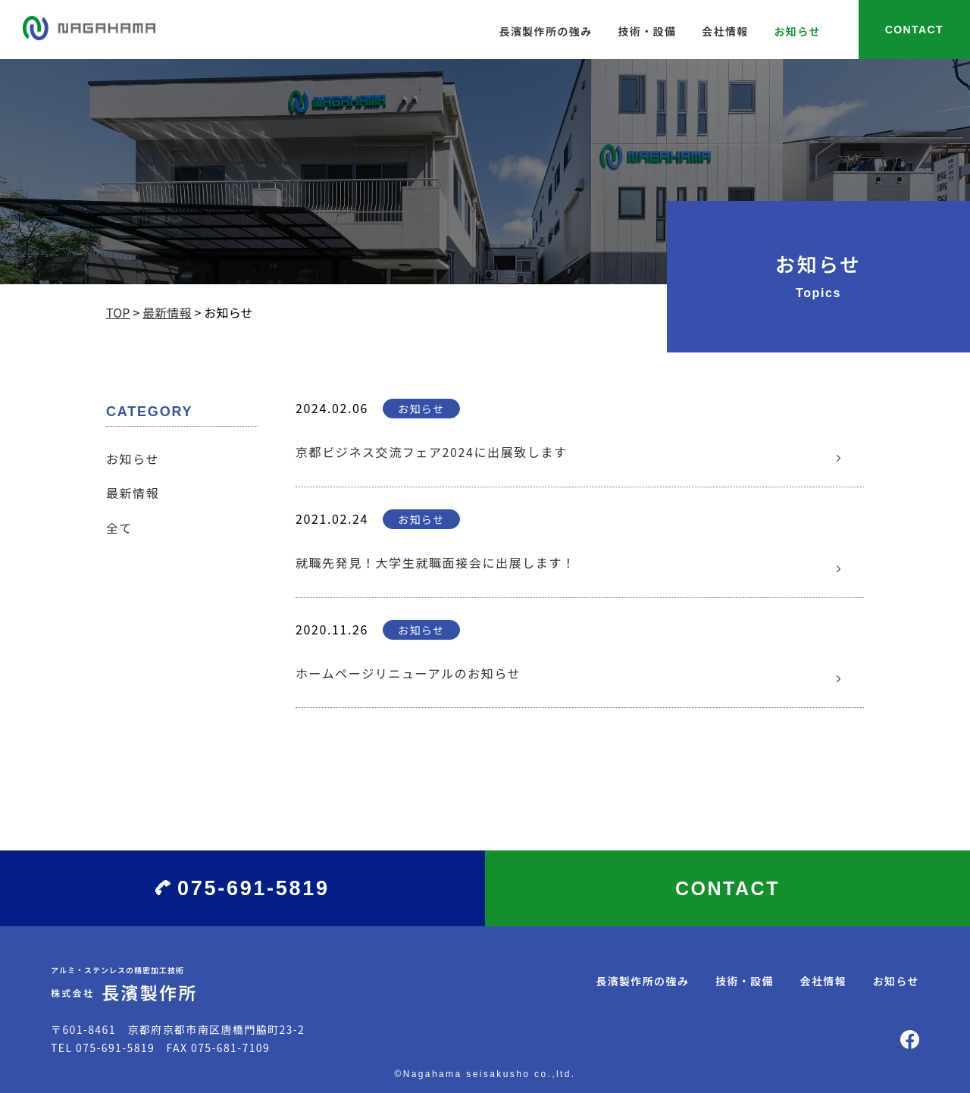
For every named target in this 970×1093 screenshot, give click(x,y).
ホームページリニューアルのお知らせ (408, 673)
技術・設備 (647, 31)
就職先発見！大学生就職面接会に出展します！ (436, 562)
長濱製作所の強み (545, 31)
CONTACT (914, 29)
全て (119, 527)
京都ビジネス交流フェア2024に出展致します (432, 452)
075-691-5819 (253, 888)
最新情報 (132, 493)
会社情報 (725, 31)
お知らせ (797, 31)
